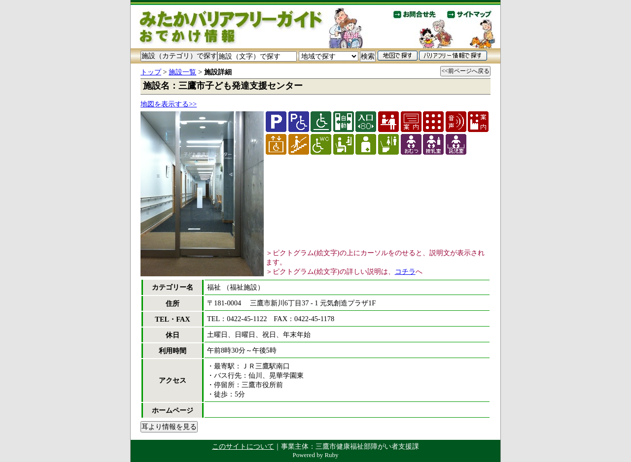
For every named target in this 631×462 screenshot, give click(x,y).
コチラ (405, 271)
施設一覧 (182, 72)
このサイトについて (243, 446)
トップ (150, 72)
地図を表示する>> (168, 104)
